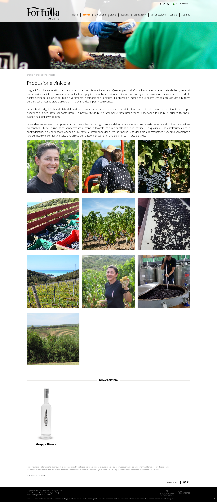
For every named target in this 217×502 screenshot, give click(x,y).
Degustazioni (140, 14)
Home (75, 14)
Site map (185, 14)
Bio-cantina (100, 14)
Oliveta (113, 14)
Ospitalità (125, 14)
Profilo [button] (86, 14)
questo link (104, 499)
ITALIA (181, 4)
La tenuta (42, 475)
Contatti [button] (173, 14)
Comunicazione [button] (158, 14)
